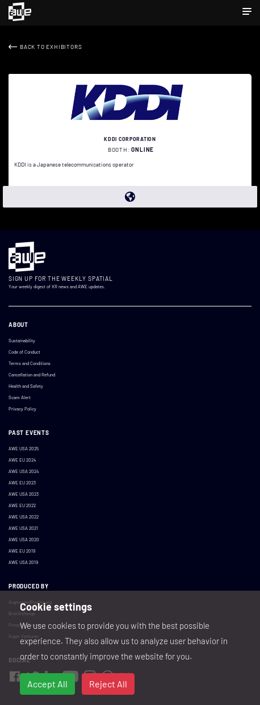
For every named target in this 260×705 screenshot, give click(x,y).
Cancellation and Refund (32, 375)
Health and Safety (26, 386)
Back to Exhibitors (51, 46)
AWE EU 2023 (22, 483)
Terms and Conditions (30, 363)
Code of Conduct (24, 352)
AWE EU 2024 (22, 460)
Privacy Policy (22, 409)
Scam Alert (20, 397)
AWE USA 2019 (23, 562)
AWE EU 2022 (22, 505)
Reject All (108, 683)
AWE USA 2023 (24, 494)
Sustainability (22, 340)
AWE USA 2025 (24, 448)
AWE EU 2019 (22, 551)
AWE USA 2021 (23, 528)
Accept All (47, 683)
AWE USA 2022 (24, 517)
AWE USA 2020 (24, 539)
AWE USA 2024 (24, 471)
